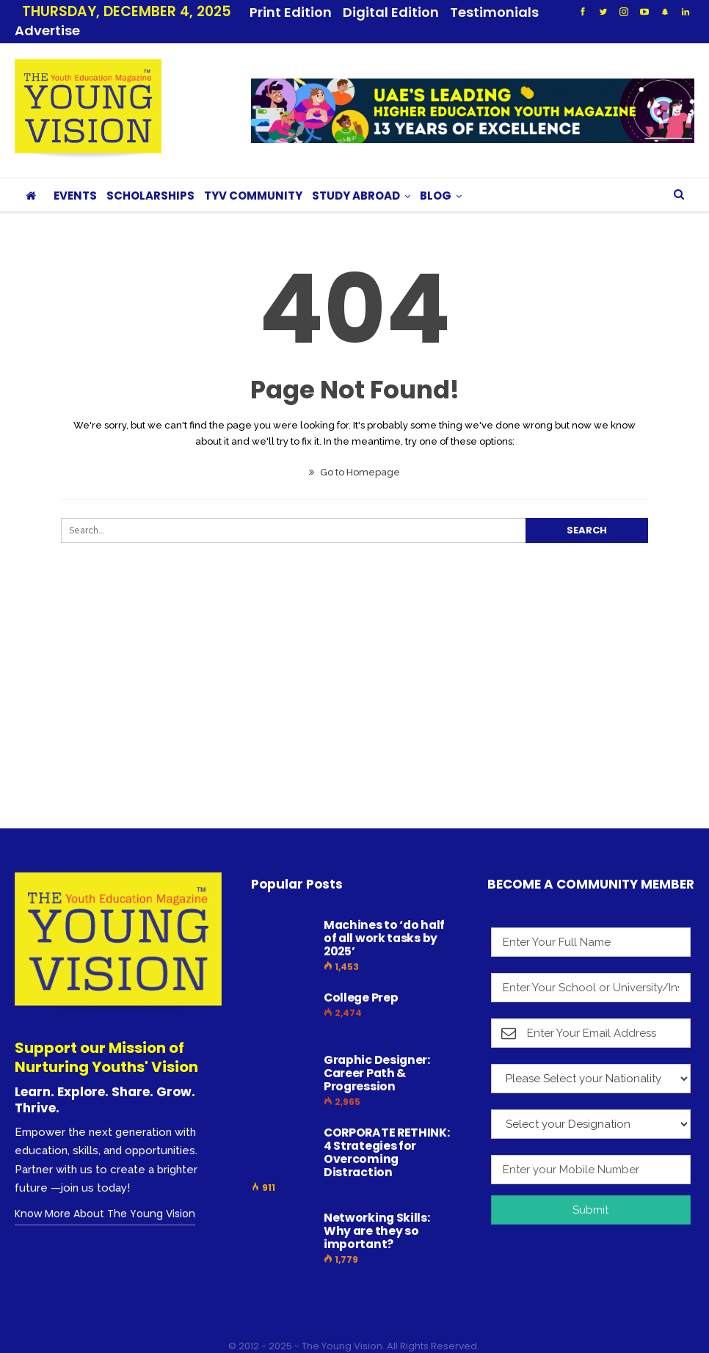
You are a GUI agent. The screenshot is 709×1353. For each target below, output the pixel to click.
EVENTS (75, 178)
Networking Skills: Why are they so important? (377, 1213)
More (472, 12)
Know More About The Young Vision (105, 1196)
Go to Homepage (354, 454)
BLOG (435, 178)
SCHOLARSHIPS (150, 178)
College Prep (361, 979)
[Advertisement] (354, 698)
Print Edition (291, 12)
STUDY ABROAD (356, 178)
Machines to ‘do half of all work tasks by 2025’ (384, 920)
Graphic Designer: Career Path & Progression (377, 1055)
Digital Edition (391, 12)
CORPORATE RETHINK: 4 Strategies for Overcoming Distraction (387, 1134)
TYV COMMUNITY (253, 178)
